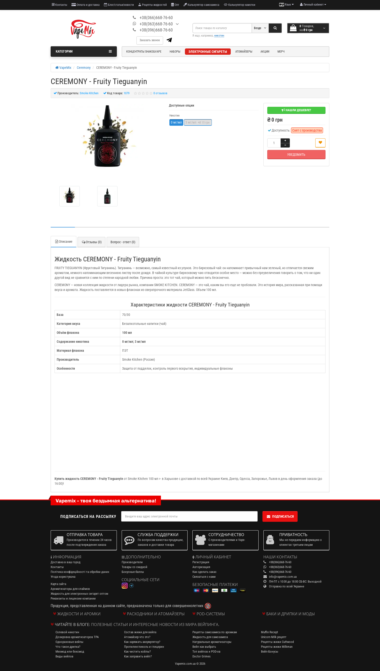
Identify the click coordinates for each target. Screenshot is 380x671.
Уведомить (296, 154)
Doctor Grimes (201, 656)
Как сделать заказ (204, 572)
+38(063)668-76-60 (156, 23)
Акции (265, 51)
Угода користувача (63, 576)
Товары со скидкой (134, 567)
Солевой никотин (67, 632)
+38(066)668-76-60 (156, 17)
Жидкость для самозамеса (210, 637)
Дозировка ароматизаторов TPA (77, 637)
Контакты (59, 5)
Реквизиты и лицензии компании (73, 598)
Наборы (175, 51)
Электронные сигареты (208, 52)
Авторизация (201, 567)
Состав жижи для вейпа (140, 632)
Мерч (281, 51)
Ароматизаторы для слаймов (70, 589)
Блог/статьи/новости (119, 5)
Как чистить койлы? (137, 651)
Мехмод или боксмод (69, 651)
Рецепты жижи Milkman (277, 646)
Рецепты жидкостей (152, 5)
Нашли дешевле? (296, 110)
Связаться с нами (204, 576)
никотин (219, 35)
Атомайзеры (243, 51)
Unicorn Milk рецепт (273, 637)
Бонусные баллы (133, 572)
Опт (175, 5)
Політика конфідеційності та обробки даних (80, 572)
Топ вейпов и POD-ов (206, 651)
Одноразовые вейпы (69, 642)
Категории (84, 51)
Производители (132, 562)
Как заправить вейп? (138, 656)
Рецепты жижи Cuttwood (277, 642)
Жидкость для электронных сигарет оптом (79, 593)
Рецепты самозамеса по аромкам (214, 632)
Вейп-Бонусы (269, 651)
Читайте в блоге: (72, 624)
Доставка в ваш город (65, 562)
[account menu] (313, 4)
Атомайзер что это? (137, 637)
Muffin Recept (269, 632)
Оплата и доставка (85, 5)
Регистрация (200, 562)
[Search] (275, 28)
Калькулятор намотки (239, 5)
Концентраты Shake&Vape (143, 51)
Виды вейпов (64, 656)
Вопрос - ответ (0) (123, 242)
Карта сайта (58, 584)
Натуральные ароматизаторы (211, 642)
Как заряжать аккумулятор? (142, 642)
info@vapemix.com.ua (283, 576)
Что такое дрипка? (67, 646)
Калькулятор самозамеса (201, 5)
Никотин (174, 115)
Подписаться (280, 516)
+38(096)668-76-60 (156, 29)
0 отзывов (160, 93)
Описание (63, 241)
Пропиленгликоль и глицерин (144, 646)
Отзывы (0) (91, 242)
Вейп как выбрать (204, 646)
